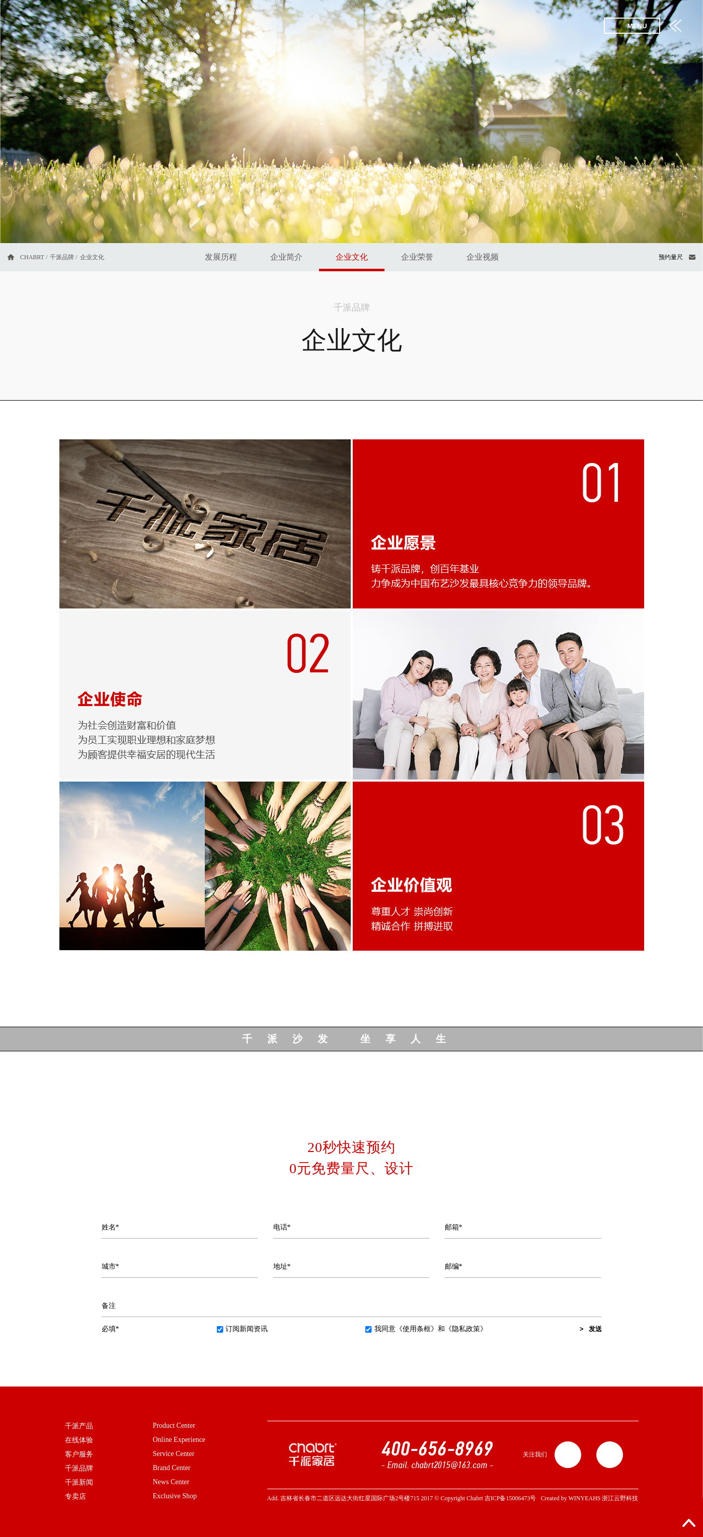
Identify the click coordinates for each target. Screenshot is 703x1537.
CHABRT (32, 257)
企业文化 (352, 257)
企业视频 (482, 257)
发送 (595, 1329)
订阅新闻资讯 (242, 1329)
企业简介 (286, 257)
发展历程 (221, 257)
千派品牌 (62, 257)
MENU (637, 26)
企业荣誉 (417, 257)
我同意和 (426, 1329)
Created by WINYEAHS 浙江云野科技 (589, 1498)
